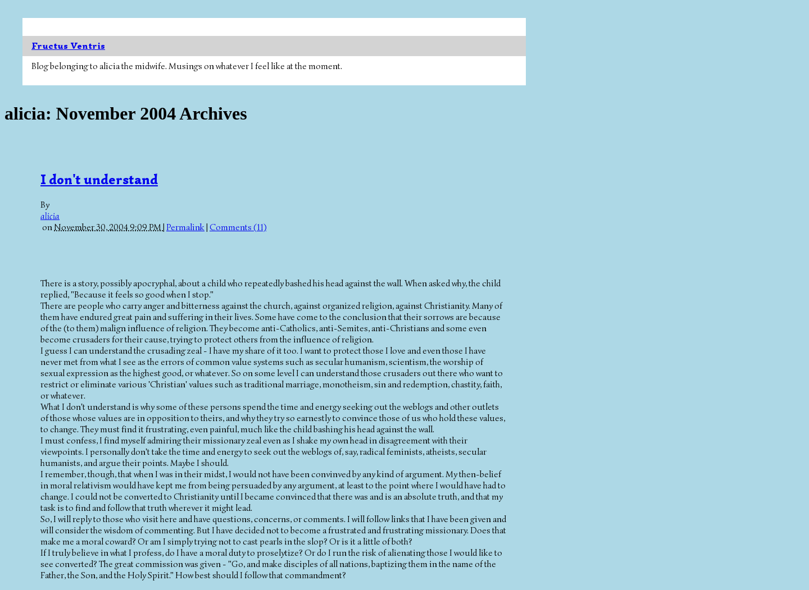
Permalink (185, 227)
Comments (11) (238, 227)
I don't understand (99, 179)
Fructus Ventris (68, 46)
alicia (50, 216)
